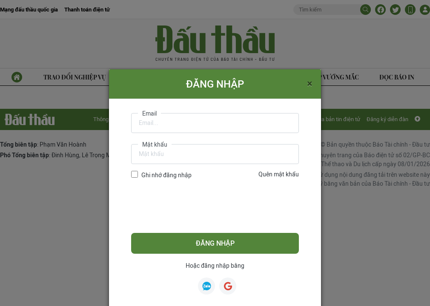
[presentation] (196, 206)
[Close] (309, 83)
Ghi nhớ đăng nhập (166, 175)
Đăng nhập (215, 243)
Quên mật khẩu (278, 174)
